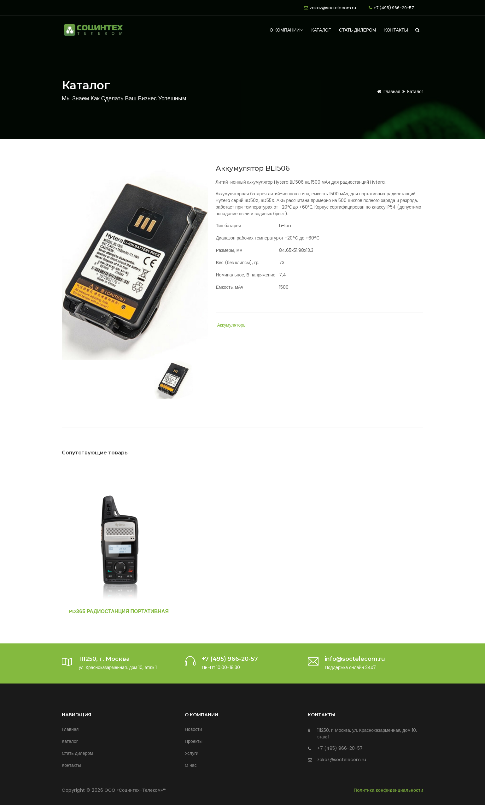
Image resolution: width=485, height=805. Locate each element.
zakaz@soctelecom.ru (333, 8)
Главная (387, 91)
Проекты (193, 741)
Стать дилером (357, 30)
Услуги (191, 753)
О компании (286, 30)
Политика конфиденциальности (388, 790)
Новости (193, 729)
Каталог (321, 30)
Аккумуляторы (232, 325)
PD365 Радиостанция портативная (119, 611)
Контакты (396, 30)
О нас (190, 765)
